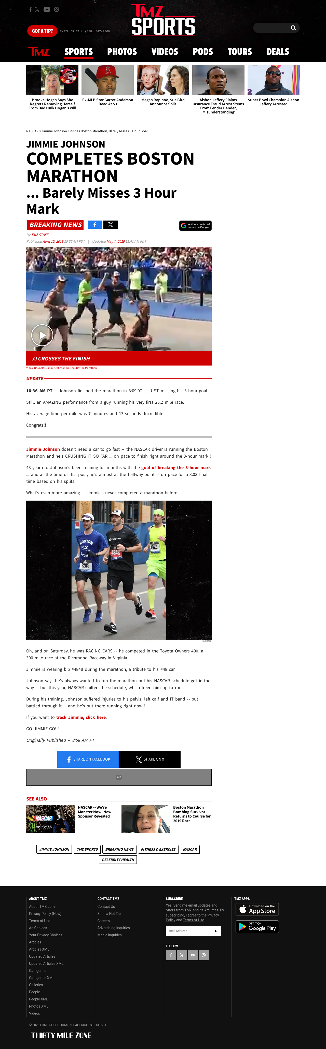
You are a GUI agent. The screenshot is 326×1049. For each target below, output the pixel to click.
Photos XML (38, 1006)
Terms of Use (39, 921)
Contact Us (106, 907)
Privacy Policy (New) (45, 914)
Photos (122, 52)
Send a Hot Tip (109, 914)
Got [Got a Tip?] (42, 31)
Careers (104, 921)
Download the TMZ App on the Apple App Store (257, 909)
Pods (203, 52)
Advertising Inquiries (114, 928)
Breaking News (119, 849)
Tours (240, 52)
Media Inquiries (110, 935)
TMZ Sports (87, 849)
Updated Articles (42, 956)
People (34, 992)
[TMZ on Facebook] (30, 9)
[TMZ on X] (38, 9)
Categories (37, 971)
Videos (165, 52)
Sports (78, 52)
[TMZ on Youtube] (47, 9)
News (39, 52)
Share (88, 759)
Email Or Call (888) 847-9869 (85, 31)
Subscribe (216, 931)
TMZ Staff (39, 234)
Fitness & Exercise (158, 849)
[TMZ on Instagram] (56, 9)
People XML (38, 999)
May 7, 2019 (115, 241)
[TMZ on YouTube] (193, 955)
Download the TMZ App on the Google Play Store (257, 926)
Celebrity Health (118, 859)
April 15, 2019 (53, 241)
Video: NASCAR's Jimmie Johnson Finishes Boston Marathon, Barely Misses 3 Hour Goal (63, 368)
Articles (35, 942)
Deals (277, 52)
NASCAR (190, 849)
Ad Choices (38, 928)
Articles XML (39, 949)
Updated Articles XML (46, 963)
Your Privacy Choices (45, 935)
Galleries (36, 985)
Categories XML (41, 978)
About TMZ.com (42, 907)
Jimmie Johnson (54, 849)
